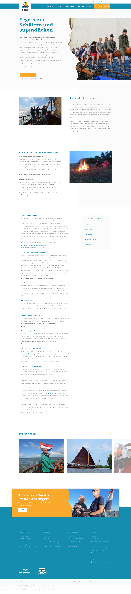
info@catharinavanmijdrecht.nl (101, 566)
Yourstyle (32, 589)
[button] (110, 434)
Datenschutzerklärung (81, 585)
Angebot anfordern (28, 75)
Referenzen (70, 552)
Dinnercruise (95, 229)
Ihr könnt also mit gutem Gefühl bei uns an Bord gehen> (37, 69)
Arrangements (70, 6)
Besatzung (31, 354)
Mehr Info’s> (24, 326)
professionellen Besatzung (91, 102)
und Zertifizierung (32, 316)
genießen (29, 331)
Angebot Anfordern (102, 6)
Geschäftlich (50, 6)
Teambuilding (95, 245)
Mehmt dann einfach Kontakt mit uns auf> (33, 245)
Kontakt (89, 6)
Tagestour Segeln (24, 540)
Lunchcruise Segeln (25, 542)
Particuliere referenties (49, 552)
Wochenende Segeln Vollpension (52, 547)
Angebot (22, 513)
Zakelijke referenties (25, 552)
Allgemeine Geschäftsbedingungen (101, 585)
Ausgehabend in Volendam (51, 545)
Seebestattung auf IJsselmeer (51, 550)
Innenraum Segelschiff (73, 547)
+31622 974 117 (97, 563)
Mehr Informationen (27, 344)
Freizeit (60, 6)
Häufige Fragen (105, 2)
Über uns (81, 6)
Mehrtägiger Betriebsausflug (27, 550)
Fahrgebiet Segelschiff (73, 550)
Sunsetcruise (95, 234)
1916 (44, 369)
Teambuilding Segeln (25, 547)
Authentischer (31, 366)
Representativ (26, 388)
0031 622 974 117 (94, 2)
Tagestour (95, 224)
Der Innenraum (52, 393)
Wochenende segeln (95, 240)
